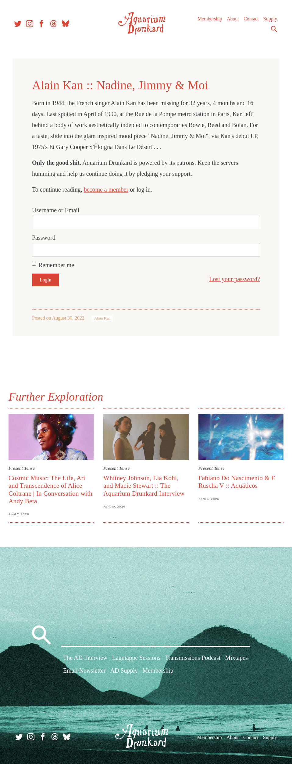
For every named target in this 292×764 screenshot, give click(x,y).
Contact (249, 21)
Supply (269, 21)
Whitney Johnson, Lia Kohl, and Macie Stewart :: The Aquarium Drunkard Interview (144, 485)
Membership (208, 21)
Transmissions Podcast (192, 658)
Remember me (56, 265)
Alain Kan (102, 318)
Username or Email (56, 210)
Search (272, 31)
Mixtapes (236, 658)
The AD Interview (85, 658)
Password (43, 237)
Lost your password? (234, 279)
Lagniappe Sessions (136, 658)
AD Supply (124, 671)
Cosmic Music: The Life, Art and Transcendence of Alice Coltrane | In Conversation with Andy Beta (52, 489)
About (231, 21)
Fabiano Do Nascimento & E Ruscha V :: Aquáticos (236, 481)
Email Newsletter (84, 671)
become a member (106, 189)
